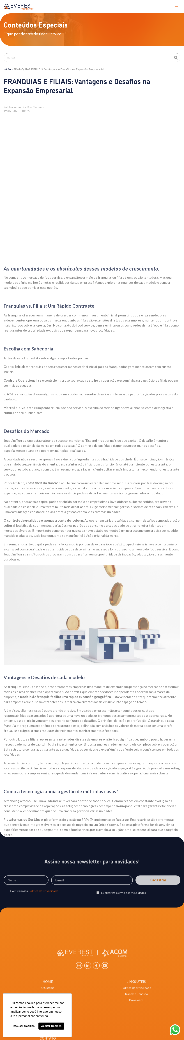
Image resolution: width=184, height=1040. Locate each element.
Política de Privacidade (43, 897)
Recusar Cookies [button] (24, 1026)
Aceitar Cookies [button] (51, 1026)
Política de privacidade (136, 1023)
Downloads (136, 1036)
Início (7, 69)
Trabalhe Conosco (136, 1030)
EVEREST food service (18, 7)
